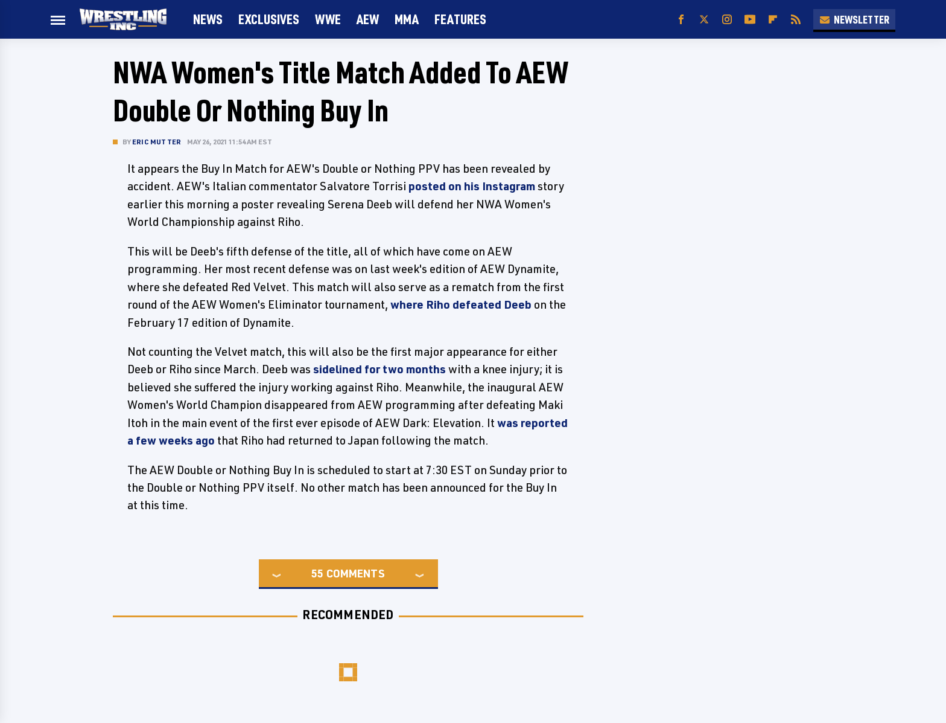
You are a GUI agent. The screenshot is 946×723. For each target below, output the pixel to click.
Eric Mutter (156, 141)
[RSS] (795, 19)
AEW (368, 19)
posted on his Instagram (471, 186)
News (208, 19)
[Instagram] (727, 19)
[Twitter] (704, 19)
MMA (407, 19)
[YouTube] (749, 19)
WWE (328, 19)
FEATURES (460, 19)
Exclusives (268, 19)
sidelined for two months (379, 369)
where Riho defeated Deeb (461, 304)
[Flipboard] (772, 19)
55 (317, 573)
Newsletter (854, 19)
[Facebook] (681, 19)
